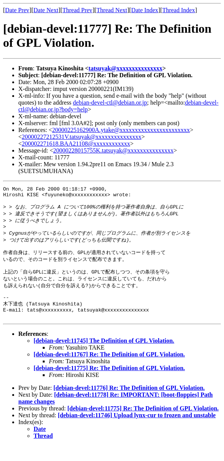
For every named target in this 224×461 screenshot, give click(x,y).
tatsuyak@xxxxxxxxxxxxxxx (126, 68)
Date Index (144, 10)
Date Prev (17, 10)
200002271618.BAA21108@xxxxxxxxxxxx (76, 143)
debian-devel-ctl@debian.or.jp (110, 102)
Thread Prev (77, 10)
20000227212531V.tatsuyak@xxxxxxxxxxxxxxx (82, 137)
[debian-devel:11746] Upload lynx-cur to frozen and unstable (137, 431)
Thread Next (112, 10)
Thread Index (178, 10)
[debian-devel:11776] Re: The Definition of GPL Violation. (129, 403)
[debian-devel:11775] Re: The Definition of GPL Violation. (109, 383)
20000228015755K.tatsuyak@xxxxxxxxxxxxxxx (113, 150)
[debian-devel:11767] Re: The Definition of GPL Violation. (109, 370)
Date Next (46, 10)
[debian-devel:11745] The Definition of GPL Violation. (104, 356)
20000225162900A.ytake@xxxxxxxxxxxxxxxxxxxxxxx (121, 130)
